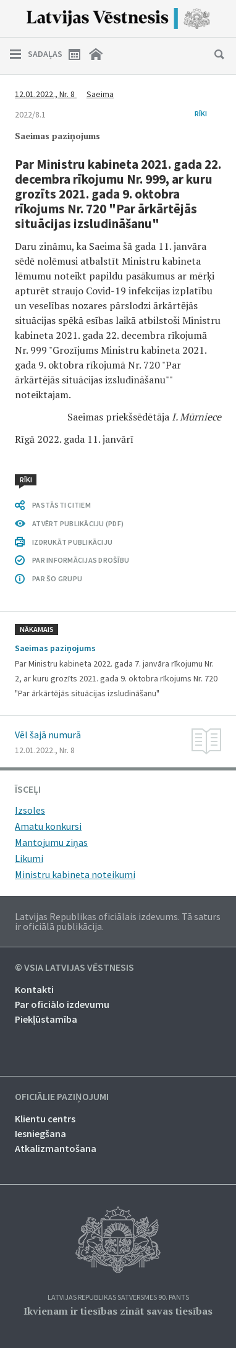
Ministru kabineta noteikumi (75, 874)
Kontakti (34, 989)
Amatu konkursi (48, 826)
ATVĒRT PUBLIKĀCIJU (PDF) (78, 523)
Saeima (100, 94)
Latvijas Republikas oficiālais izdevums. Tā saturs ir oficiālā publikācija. (118, 921)
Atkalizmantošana (55, 1148)
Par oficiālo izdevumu (62, 1004)
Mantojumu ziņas (51, 842)
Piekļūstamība (46, 1019)
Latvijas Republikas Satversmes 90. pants (118, 1298)
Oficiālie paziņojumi (62, 1097)
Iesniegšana (40, 1133)
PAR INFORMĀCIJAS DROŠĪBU (80, 560)
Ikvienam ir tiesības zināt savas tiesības (118, 1311)
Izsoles (30, 810)
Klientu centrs (45, 1118)
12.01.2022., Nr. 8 (46, 94)
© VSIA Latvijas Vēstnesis (74, 967)
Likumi (29, 858)
